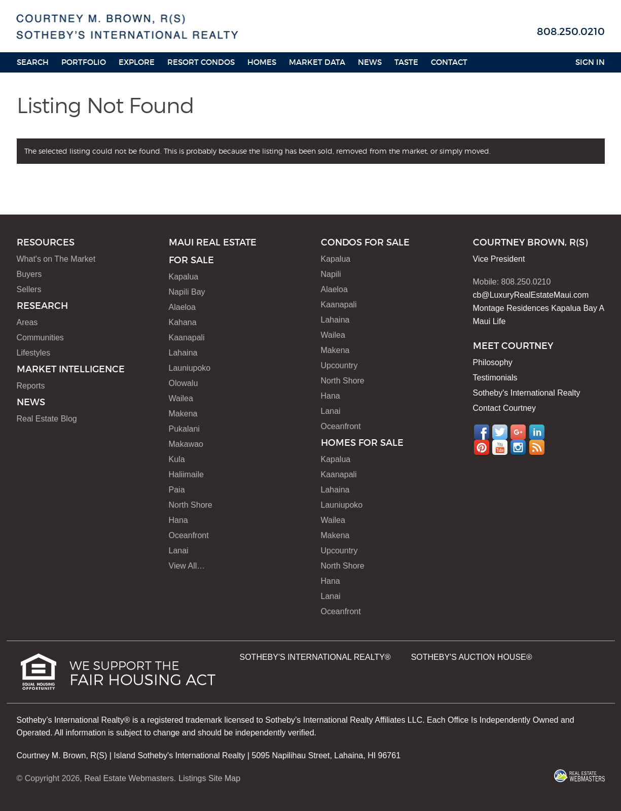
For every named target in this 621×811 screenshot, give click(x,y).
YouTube (499, 447)
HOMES (261, 62)
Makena (183, 413)
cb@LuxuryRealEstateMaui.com (531, 295)
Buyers (29, 274)
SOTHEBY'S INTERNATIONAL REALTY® (315, 657)
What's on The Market (56, 259)
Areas (27, 322)
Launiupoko (190, 368)
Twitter (499, 432)
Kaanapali (187, 337)
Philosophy (493, 362)
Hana (178, 520)
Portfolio (83, 62)
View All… (187, 565)
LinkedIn (536, 432)
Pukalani (184, 429)
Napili (331, 274)
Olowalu (183, 383)
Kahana (183, 322)
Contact (449, 62)
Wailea (181, 398)
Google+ (518, 432)
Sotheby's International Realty (526, 393)
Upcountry (339, 365)
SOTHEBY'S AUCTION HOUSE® (471, 657)
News (370, 62)
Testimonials (495, 377)
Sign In (590, 62)
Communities (40, 337)
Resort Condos (201, 62)
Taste (406, 62)
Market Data (317, 62)
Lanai (179, 550)
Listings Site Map (209, 778)
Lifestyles (34, 352)
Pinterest (481, 447)
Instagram (518, 447)
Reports (31, 385)
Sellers (29, 289)
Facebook (481, 432)
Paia (177, 489)
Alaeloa (182, 307)
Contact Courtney (504, 408)
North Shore (190, 505)
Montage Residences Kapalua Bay (535, 308)
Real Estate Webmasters (129, 778)
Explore (137, 62)
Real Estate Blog (47, 418)
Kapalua (184, 276)
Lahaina (183, 352)
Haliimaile (186, 474)
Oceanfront (189, 535)
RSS (536, 447)
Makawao (186, 444)
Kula (177, 459)
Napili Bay (187, 292)
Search (33, 62)
